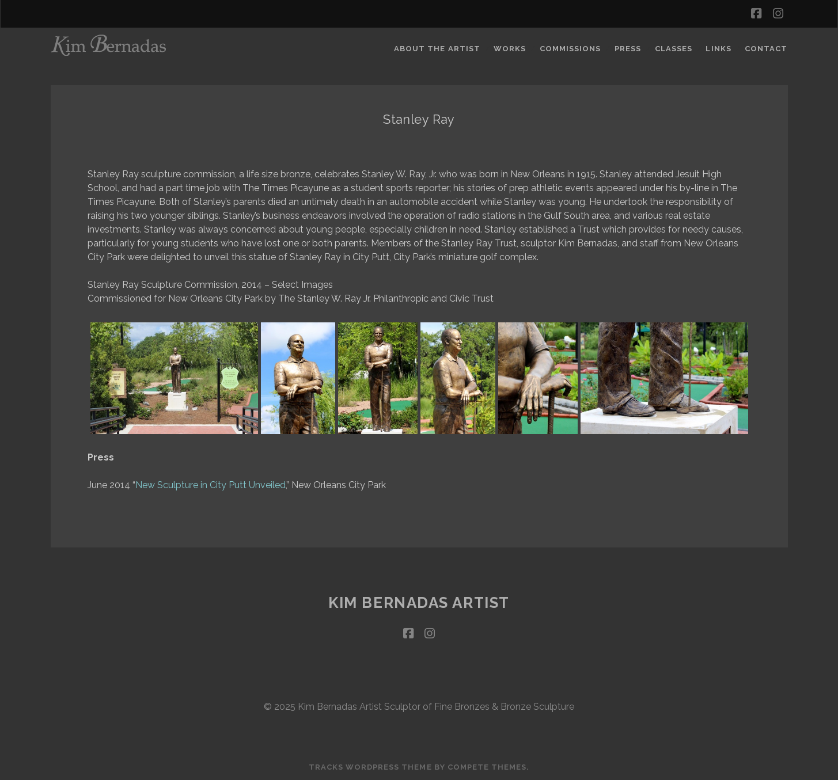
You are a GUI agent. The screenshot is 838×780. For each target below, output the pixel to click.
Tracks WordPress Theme (370, 767)
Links (718, 48)
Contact (766, 48)
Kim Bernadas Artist (419, 602)
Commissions (570, 48)
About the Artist (437, 48)
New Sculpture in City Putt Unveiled (210, 485)
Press (628, 48)
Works (510, 48)
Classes (673, 48)
